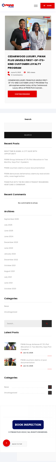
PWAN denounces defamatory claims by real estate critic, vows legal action (26, 174)
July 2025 (8, 225)
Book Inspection (28, 425)
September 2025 (11, 219)
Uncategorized (10, 312)
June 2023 (8, 248)
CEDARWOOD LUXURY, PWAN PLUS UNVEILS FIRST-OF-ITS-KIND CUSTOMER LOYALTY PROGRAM (26, 62)
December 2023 (11, 242)
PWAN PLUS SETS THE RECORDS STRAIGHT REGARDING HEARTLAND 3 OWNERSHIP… (26, 183)
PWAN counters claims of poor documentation (24, 168)
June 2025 (8, 230)
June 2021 (8, 283)
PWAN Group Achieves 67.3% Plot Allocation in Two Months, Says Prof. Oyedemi (26, 160)
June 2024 (8, 236)
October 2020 (10, 288)
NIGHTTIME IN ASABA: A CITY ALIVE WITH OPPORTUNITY (20, 152)
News (6, 306)
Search (28, 119)
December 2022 (11, 259)
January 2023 (10, 254)
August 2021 (9, 271)
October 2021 (10, 265)
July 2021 (8, 277)
